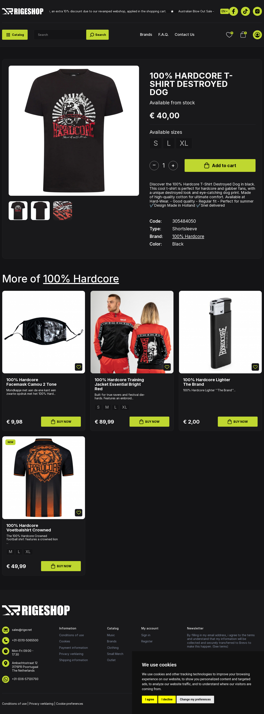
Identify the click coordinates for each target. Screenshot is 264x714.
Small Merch (115, 654)
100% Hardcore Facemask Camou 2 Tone (31, 382)
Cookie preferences (69, 703)
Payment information (73, 647)
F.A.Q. (163, 34)
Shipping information (73, 660)
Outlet (111, 660)
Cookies (64, 641)
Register (147, 641)
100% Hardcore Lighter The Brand (206, 382)
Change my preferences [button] (195, 699)
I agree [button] (149, 699)
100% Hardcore (188, 236)
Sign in (145, 635)
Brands (146, 34)
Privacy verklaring (71, 654)
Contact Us (184, 34)
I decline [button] (166, 699)
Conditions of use (71, 635)
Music (111, 635)
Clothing (113, 647)
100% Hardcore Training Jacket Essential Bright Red (119, 384)
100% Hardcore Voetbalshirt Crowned (28, 527)
